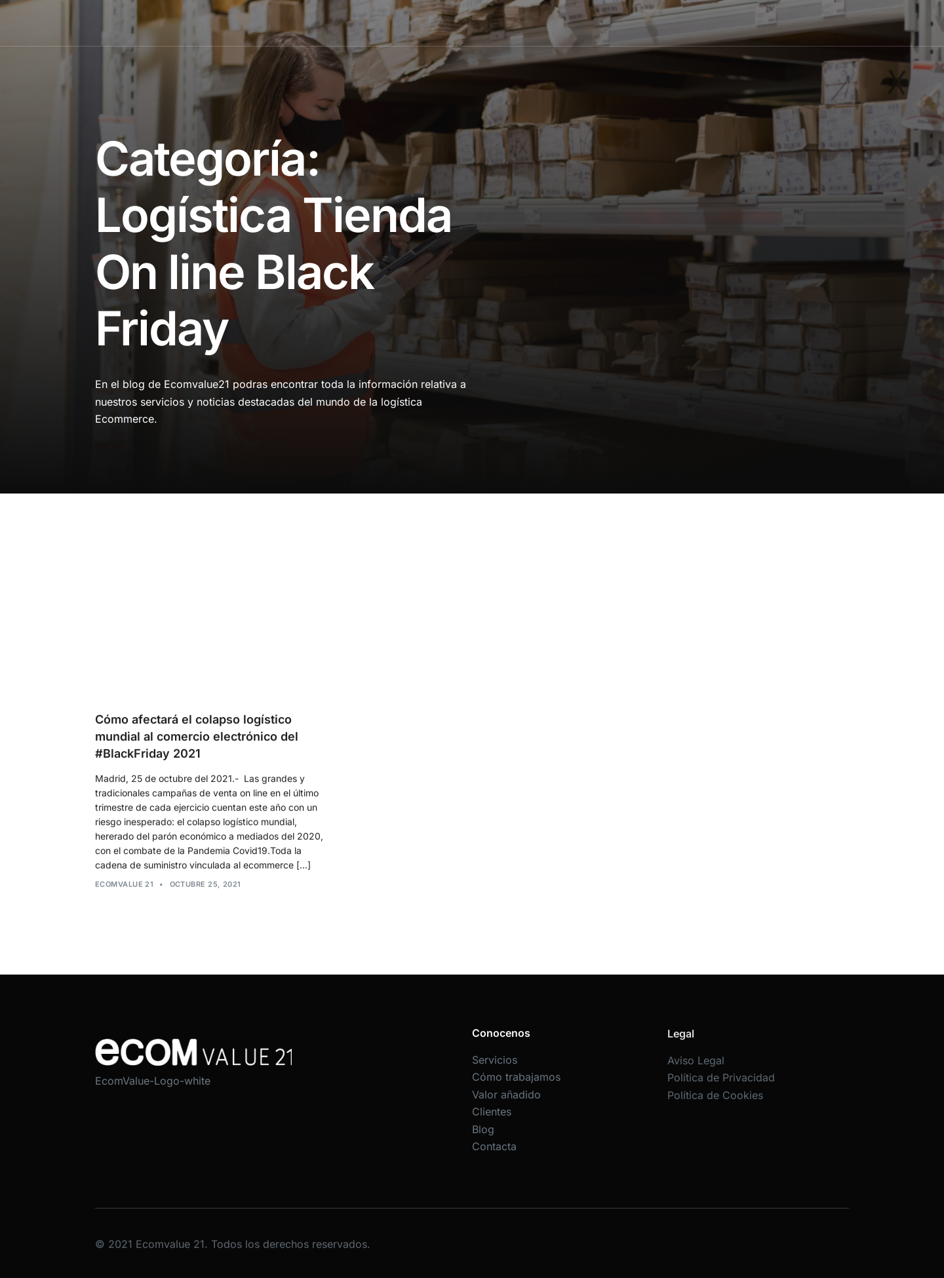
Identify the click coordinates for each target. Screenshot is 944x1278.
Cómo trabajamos (463, 22)
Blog (667, 22)
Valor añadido (552, 22)
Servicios (385, 22)
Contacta (716, 22)
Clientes (620, 22)
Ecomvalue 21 (124, 894)
